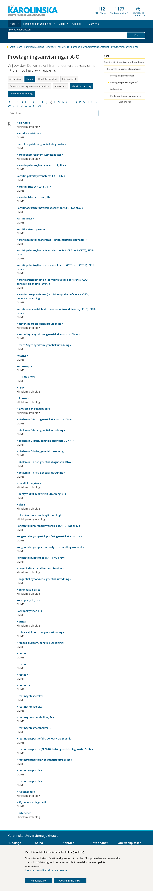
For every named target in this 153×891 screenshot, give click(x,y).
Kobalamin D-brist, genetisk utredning (40, 451)
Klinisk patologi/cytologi (21, 93)
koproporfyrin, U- (27, 600)
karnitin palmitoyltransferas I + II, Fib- (40, 176)
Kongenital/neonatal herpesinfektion (39, 568)
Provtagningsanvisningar (124, 46)
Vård (19, 46)
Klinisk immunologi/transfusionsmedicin (29, 86)
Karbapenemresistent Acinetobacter (39, 154)
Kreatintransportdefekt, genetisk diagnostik (44, 738)
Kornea (21, 621)
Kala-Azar (22, 122)
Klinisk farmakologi (47, 78)
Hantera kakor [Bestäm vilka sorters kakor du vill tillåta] (38, 880)
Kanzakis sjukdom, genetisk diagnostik (40, 144)
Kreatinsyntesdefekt (29, 696)
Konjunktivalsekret (28, 589)
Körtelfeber (24, 813)
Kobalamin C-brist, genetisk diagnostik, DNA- (44, 419)
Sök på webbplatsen (21, 35)
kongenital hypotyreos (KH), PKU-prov (40, 557)
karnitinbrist (24, 218)
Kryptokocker (25, 791)
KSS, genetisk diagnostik (32, 802)
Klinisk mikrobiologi (81, 86)
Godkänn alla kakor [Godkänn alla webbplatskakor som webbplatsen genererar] (70, 880)
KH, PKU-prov (25, 377)
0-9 (39, 106)
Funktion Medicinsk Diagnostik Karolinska (46, 46)
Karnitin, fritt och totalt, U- (33, 197)
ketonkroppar (25, 366)
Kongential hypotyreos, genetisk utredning (43, 579)
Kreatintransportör (28, 770)
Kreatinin (22, 674)
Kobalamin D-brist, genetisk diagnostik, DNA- (44, 440)
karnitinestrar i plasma (31, 229)
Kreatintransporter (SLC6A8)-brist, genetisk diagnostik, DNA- (54, 749)
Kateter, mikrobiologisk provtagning (39, 323)
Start (12, 46)
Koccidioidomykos (28, 483)
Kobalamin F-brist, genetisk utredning (40, 472)
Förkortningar (116, 89)
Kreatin (21, 653)
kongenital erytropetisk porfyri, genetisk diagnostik (48, 536)
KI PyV (21, 387)
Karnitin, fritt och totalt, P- (33, 186)
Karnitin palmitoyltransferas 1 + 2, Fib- (40, 165)
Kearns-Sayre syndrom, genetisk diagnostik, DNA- (47, 334)
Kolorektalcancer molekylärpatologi (39, 515)
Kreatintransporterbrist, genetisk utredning (43, 759)
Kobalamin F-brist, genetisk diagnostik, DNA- (44, 462)
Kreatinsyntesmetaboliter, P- (34, 717)
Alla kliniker (15, 78)
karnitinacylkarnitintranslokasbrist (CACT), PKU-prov (49, 208)
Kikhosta (22, 398)
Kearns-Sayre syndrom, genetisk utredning (43, 345)
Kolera (21, 504)
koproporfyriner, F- (29, 611)
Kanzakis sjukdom (28, 133)
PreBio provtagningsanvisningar (125, 96)
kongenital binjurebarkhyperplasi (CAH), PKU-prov (47, 525)
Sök (136, 35)
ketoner (21, 355)
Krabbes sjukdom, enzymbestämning (39, 632)
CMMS (29, 78)
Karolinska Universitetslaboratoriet (90, 46)
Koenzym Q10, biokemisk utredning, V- (40, 494)
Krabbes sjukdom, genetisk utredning (40, 642)
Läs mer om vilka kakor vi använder (46, 870)
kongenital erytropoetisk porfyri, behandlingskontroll (49, 547)
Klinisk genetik (69, 78)
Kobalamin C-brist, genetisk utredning (40, 430)
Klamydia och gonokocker (33, 409)
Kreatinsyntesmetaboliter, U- (35, 728)
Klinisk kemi (61, 86)
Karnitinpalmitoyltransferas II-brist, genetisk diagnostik (51, 239)
